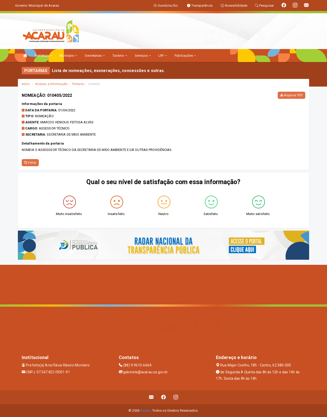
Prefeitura (43, 55)
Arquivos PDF (291, 95)
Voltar (30, 162)
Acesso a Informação (51, 84)
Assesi (145, 410)
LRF (162, 55)
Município (68, 55)
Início (26, 84)
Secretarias (94, 55)
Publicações (185, 55)
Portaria (78, 84)
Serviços (143, 55)
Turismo (119, 55)
